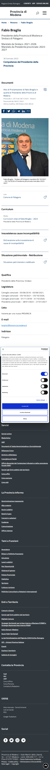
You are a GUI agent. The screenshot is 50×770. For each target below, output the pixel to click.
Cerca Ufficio (8, 681)
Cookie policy (13, 761)
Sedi (5, 674)
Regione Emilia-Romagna (10, 3)
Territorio (4, 583)
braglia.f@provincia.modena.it (14, 325)
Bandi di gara (6, 513)
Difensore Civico (7, 450)
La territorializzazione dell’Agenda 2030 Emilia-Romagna (22, 638)
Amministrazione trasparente (12, 501)
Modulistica (5, 438)
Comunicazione (7, 526)
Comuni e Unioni (7, 610)
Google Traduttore (9, 716)
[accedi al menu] (45, 13)
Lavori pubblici (7, 562)
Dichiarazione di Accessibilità (30, 761)
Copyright (15, 764)
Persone (13, 22)
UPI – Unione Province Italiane (12, 642)
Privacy (4, 761)
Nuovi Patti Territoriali (9, 633)
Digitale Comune (7, 619)
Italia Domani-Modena (9, 629)
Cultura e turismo (8, 587)
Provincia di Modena (18, 13)
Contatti (27, 3)
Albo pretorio (6, 505)
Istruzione (5, 558)
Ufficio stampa (6, 530)
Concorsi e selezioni (8, 518)
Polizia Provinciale (8, 574)
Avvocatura (5, 549)
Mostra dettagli (41, 400)
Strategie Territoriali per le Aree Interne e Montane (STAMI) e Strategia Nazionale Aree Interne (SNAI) (23, 624)
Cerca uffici (5, 474)
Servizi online (42, 3)
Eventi (3, 646)
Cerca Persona (8, 684)
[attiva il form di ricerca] (37, 13)
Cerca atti (5, 482)
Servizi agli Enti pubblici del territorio (15, 469)
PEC (4, 676)
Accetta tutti (25, 406)
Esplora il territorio (8, 650)
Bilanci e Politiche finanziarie (12, 553)
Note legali (5, 764)
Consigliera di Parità (9, 459)
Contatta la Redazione (11, 686)
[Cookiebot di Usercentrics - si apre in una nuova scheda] (37, 349)
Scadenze (5, 522)
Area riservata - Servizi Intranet (14, 707)
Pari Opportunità (7, 566)
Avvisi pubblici (7, 509)
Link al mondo (8, 709)
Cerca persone (6, 478)
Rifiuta (25, 418)
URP (33, 3)
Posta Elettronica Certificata (30, 759)
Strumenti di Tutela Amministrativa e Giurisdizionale (21, 446)
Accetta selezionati (25, 412)
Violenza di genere (8, 570)
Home (4, 22)
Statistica (5, 579)
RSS (5, 712)
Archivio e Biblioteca (9, 454)
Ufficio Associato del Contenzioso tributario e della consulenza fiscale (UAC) (24, 464)
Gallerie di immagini (9, 655)
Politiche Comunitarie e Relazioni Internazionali (19, 591)
